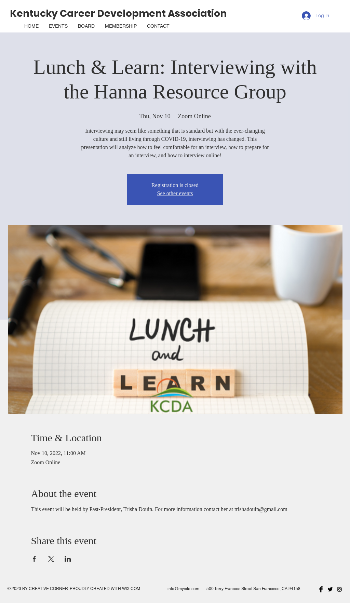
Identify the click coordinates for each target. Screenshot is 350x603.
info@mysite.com (183, 588)
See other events (175, 193)
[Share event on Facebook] (34, 559)
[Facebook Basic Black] (321, 589)
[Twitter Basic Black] (330, 589)
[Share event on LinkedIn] (68, 559)
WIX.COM (131, 588)
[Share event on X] (51, 559)
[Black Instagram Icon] (339, 589)
